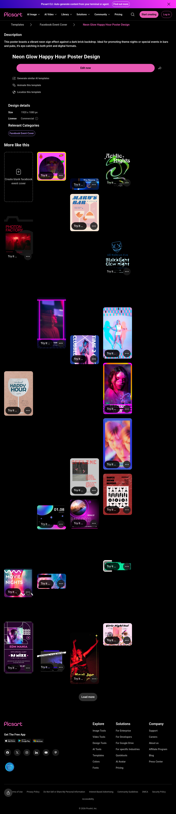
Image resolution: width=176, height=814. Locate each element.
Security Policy (159, 792)
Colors (96, 761)
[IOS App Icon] (10, 742)
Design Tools (100, 743)
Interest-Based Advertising (101, 792)
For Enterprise (123, 730)
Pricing (119, 767)
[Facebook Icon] (7, 752)
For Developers (124, 737)
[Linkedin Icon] (36, 752)
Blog (151, 755)
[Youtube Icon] (46, 752)
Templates (98, 755)
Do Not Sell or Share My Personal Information (64, 792)
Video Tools (99, 737)
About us (154, 743)
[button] (33, 14)
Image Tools (99, 730)
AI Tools (97, 749)
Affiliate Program (158, 749)
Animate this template (29, 85)
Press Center (156, 761)
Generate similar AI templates (33, 78)
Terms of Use (16, 792)
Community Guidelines (127, 792)
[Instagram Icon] (26, 752)
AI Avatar (121, 761)
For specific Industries (128, 749)
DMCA (145, 792)
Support (153, 730)
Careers (153, 737)
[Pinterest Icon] (55, 752)
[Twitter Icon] (17, 752)
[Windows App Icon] (38, 742)
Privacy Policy (33, 792)
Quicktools (121, 755)
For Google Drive (125, 743)
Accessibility (88, 799)
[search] (133, 14)
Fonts (96, 767)
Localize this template (29, 92)
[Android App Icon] (24, 742)
